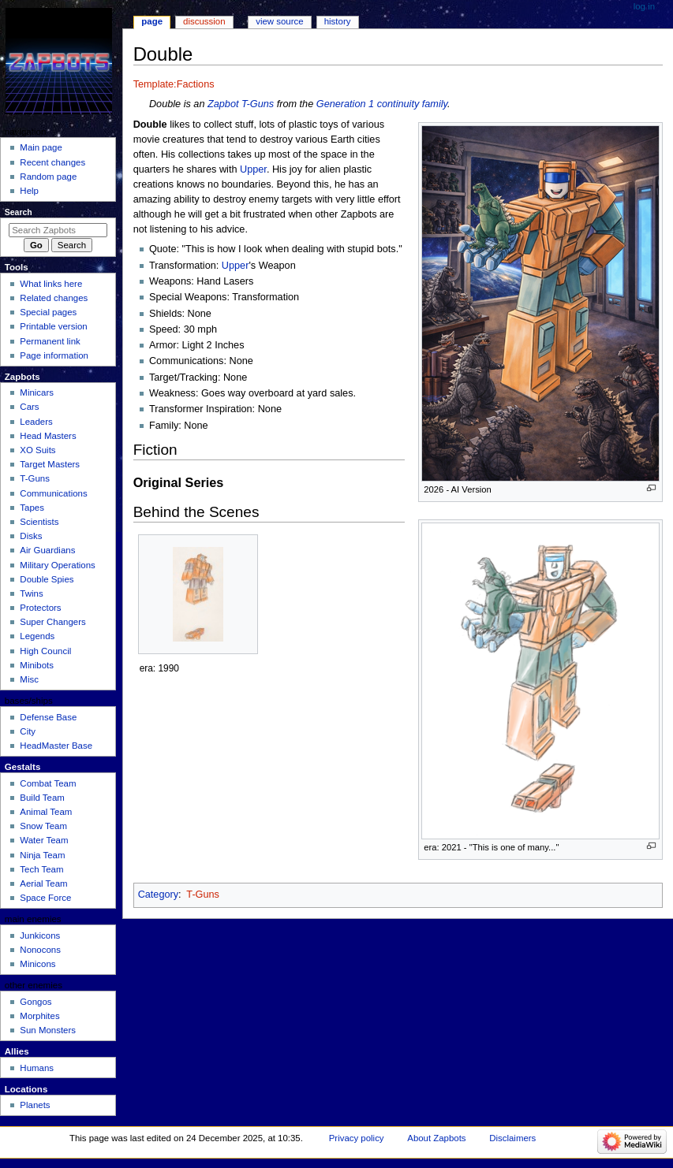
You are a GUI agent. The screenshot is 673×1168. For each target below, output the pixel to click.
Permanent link (50, 341)
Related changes (54, 298)
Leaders (36, 421)
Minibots (37, 665)
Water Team (44, 840)
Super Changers (52, 622)
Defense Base (48, 717)
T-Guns (257, 104)
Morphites (39, 1016)
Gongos (35, 1001)
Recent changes (52, 162)
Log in (644, 6)
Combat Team (48, 783)
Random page (48, 176)
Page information (54, 355)
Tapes (32, 507)
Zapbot (223, 104)
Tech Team (41, 869)
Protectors (40, 607)
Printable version (53, 326)
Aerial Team (43, 883)
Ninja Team (42, 855)
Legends (37, 636)
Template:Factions (174, 84)
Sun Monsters (48, 1030)
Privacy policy (356, 1138)
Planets (35, 1105)
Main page (41, 147)
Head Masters (48, 436)
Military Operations (57, 565)
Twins (31, 593)
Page (152, 21)
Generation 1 (345, 104)
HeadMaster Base (56, 745)
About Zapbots (436, 1138)
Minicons (37, 964)
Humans (37, 1068)
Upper (253, 169)
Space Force (45, 897)
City (28, 731)
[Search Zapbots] (58, 230)
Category (158, 894)
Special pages (48, 312)
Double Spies (46, 579)
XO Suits (37, 450)
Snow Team (43, 826)
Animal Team (46, 811)
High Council (45, 651)
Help (29, 190)
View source (279, 21)
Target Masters (50, 464)
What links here (51, 283)
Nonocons (40, 949)
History (337, 21)
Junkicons (40, 935)
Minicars (37, 392)
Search (18, 212)
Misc (29, 679)
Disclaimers (512, 1138)
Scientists (39, 521)
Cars (29, 406)
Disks (31, 536)
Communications (53, 493)
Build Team (42, 797)
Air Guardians (47, 550)
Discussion (204, 21)
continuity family (412, 104)
